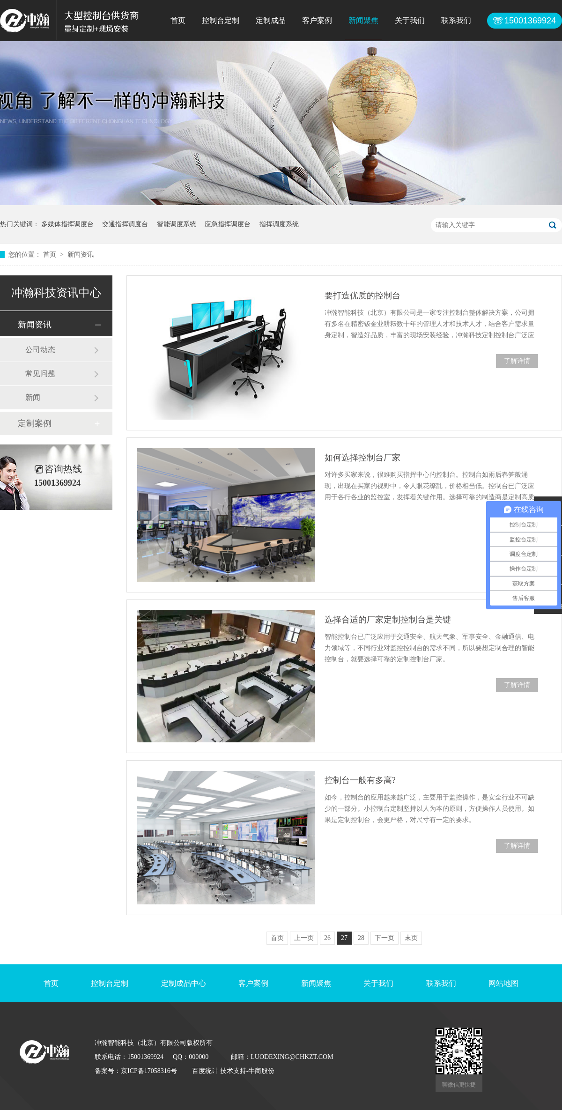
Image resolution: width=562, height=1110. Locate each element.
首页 (177, 20)
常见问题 (40, 373)
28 (361, 937)
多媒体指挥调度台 (67, 224)
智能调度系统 (176, 224)
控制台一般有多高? (360, 780)
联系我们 (456, 20)
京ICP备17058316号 (149, 1070)
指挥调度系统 (279, 224)
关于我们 (410, 20)
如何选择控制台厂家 (362, 457)
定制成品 (271, 20)
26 (327, 937)
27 (344, 937)
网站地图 (503, 983)
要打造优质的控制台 (362, 295)
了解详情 (517, 360)
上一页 (304, 937)
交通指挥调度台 (125, 224)
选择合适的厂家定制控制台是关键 (388, 619)
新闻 (32, 397)
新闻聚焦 (363, 20)
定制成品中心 (183, 983)
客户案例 (317, 20)
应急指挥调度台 (228, 224)
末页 (411, 937)
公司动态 (40, 350)
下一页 (384, 937)
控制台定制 (220, 20)
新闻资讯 (80, 254)
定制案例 (35, 423)
